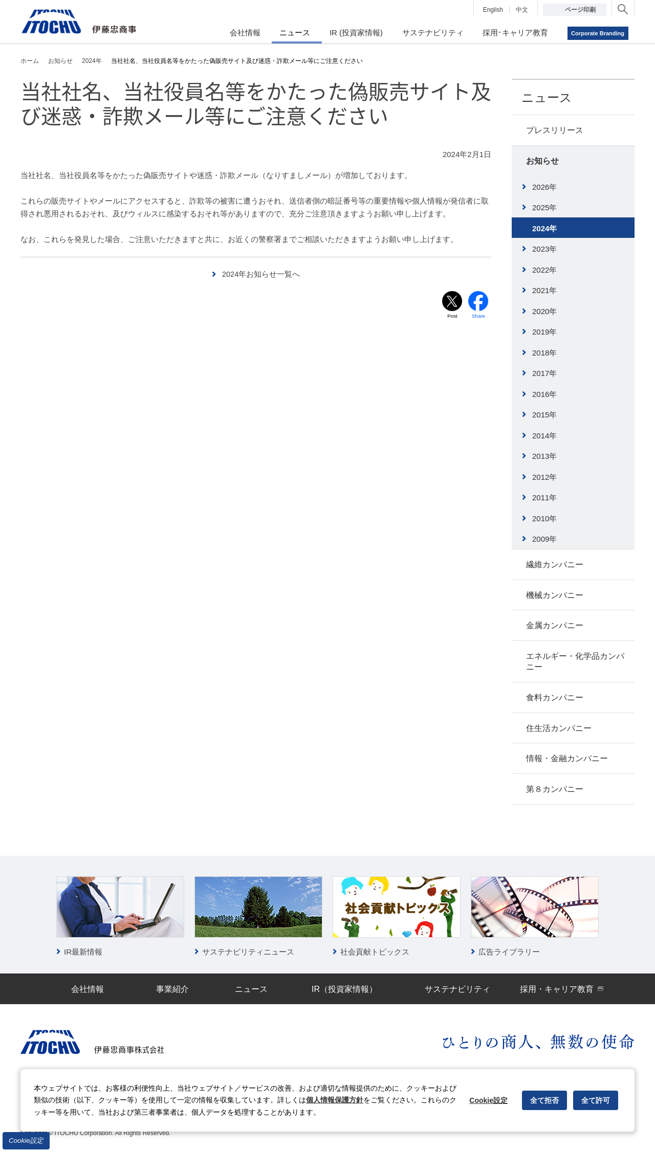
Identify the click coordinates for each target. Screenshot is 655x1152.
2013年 (544, 456)
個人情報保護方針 (334, 1100)
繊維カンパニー (554, 564)
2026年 (544, 187)
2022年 (544, 269)
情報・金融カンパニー (567, 758)
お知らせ (542, 161)
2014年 (544, 435)
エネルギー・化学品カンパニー (575, 661)
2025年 (544, 207)
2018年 (544, 352)
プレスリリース (554, 130)
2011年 (544, 497)
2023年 (544, 249)
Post (452, 316)
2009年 (544, 539)
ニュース (546, 97)
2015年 (544, 414)
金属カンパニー (554, 625)
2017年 (544, 373)
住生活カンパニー (559, 728)
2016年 (544, 394)
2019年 (544, 331)
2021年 (544, 290)
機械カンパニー (554, 595)
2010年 (544, 518)
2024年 (544, 228)
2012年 (544, 477)
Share (479, 316)
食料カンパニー (554, 697)
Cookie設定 (26, 1140)
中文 (522, 9)
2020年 (544, 311)
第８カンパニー (554, 789)
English (493, 9)
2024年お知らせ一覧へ (261, 274)
